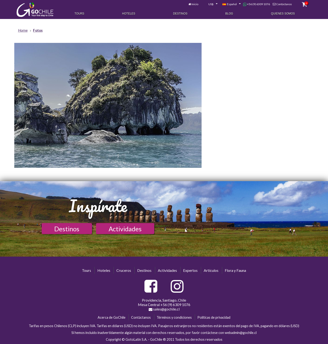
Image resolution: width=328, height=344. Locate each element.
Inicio (195, 4)
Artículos (211, 270)
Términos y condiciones (174, 317)
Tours (79, 13)
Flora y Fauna (235, 270)
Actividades (125, 229)
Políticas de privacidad (213, 317)
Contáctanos (284, 4)
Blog (229, 13)
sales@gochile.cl (164, 309)
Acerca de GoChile (111, 317)
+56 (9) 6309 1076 (256, 4)
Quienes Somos (283, 13)
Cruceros (123, 270)
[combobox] (210, 4)
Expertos (190, 270)
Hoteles (128, 13)
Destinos (180, 13)
